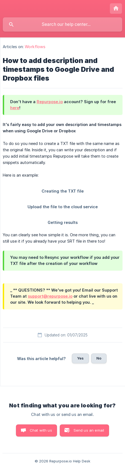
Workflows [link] (35, 46)
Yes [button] (80, 358)
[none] (116, 8)
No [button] (98, 358)
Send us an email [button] (89, 430)
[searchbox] (62, 24)
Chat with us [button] (41, 430)
